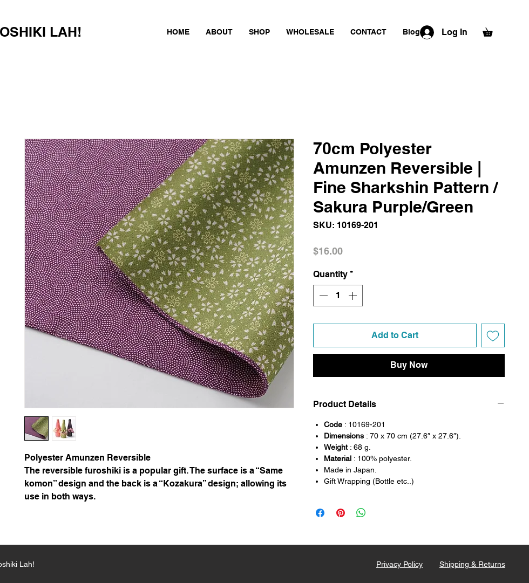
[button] (492, 30)
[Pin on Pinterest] (340, 512)
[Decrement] (322, 295)
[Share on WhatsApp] (361, 512)
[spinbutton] (338, 295)
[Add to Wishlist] (493, 335)
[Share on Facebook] (320, 512)
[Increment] (353, 295)
